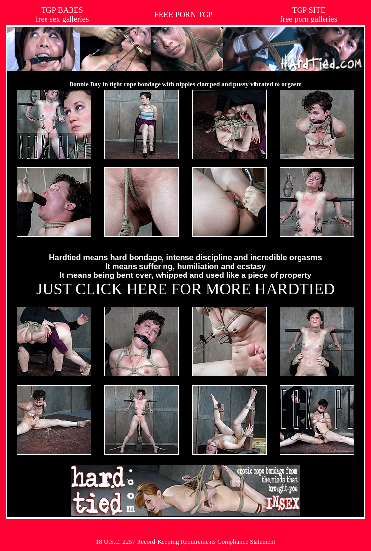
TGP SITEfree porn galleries (308, 14)
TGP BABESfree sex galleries (62, 14)
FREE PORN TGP (183, 14)
